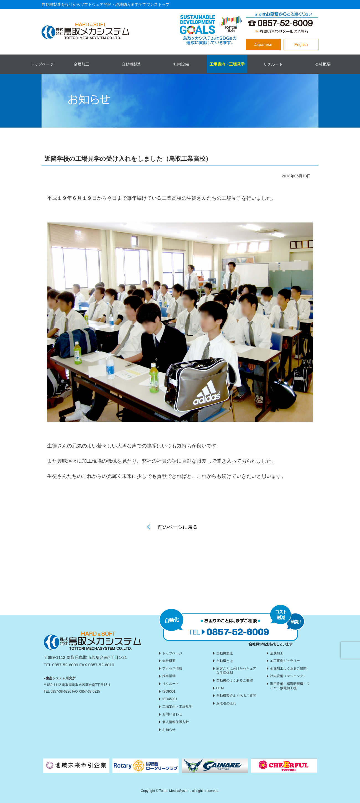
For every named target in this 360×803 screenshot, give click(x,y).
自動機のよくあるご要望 (234, 680)
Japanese (263, 44)
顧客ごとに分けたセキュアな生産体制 (236, 671)
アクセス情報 (172, 668)
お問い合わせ (172, 714)
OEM (220, 688)
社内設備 (181, 64)
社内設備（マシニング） (288, 676)
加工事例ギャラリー (285, 661)
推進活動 (169, 676)
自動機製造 (131, 64)
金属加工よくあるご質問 (288, 668)
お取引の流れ (226, 703)
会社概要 (323, 64)
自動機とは (224, 661)
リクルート (273, 64)
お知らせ (169, 730)
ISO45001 (169, 699)
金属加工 (81, 64)
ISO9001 (168, 691)
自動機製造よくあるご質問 (236, 696)
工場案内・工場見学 (227, 64)
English (301, 44)
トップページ (42, 64)
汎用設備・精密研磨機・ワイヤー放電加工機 (290, 686)
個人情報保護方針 (175, 722)
